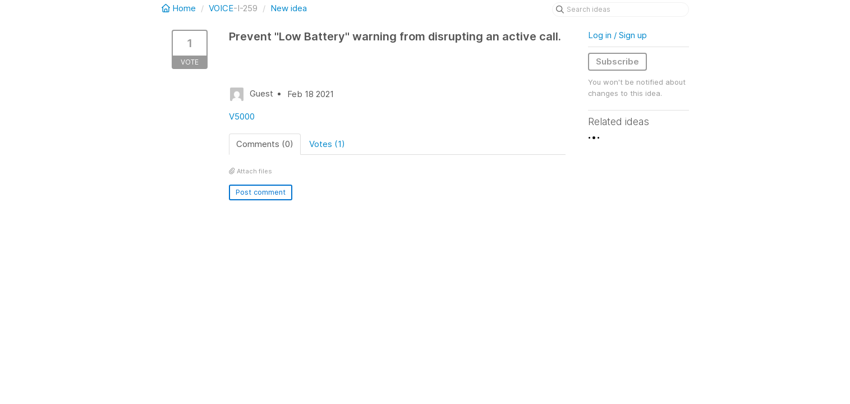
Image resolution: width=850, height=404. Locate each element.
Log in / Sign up (617, 35)
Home (180, 8)
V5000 (242, 116)
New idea (288, 8)
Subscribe (617, 61)
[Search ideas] (620, 9)
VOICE (221, 8)
